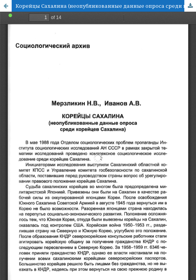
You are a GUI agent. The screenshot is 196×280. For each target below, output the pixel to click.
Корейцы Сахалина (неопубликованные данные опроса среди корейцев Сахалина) (106, 5)
